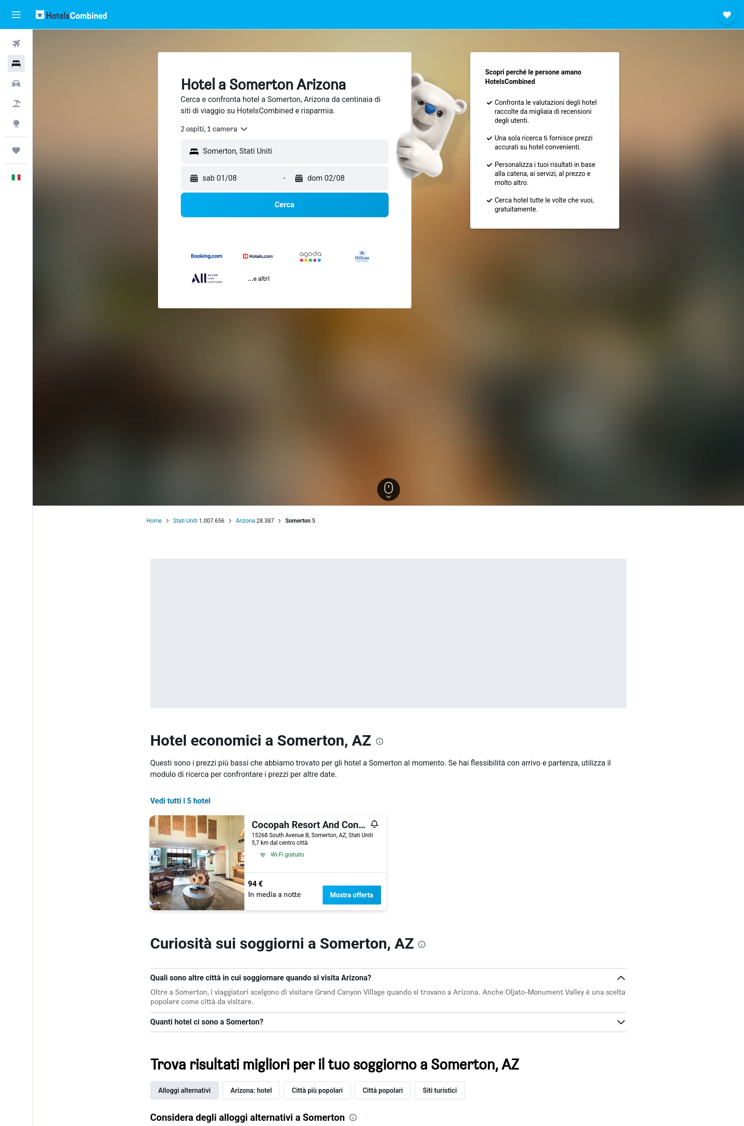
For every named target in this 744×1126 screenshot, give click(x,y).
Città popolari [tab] (383, 1090)
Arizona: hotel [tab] (251, 1090)
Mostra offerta (351, 895)
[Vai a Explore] (16, 123)
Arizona (245, 520)
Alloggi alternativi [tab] (184, 1090)
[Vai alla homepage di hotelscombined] (71, 14)
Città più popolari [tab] (317, 1090)
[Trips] (16, 150)
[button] (16, 14)
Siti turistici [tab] (440, 1090)
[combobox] (215, 129)
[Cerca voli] (16, 43)
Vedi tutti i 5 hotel (180, 800)
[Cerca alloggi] (16, 63)
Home (154, 520)
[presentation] (379, 741)
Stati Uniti (185, 520)
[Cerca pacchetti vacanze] (16, 103)
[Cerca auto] (16, 83)
